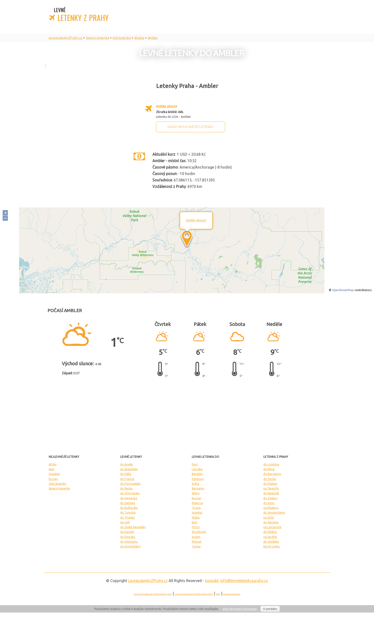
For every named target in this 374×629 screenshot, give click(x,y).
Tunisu (196, 546)
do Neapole (271, 493)
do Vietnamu (129, 541)
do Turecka (127, 512)
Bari (194, 522)
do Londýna (271, 464)
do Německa (128, 498)
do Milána (270, 531)
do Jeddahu (271, 541)
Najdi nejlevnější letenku (190, 127)
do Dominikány (130, 546)
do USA (125, 522)
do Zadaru (270, 498)
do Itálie (125, 473)
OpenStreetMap (343, 290)
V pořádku (270, 609)
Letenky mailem (231, 594)
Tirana (196, 507)
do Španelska (129, 469)
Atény (196, 493)
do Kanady (127, 531)
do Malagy (270, 483)
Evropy (53, 478)
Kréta (195, 483)
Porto (196, 527)
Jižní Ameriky (57, 483)
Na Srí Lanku (271, 546)
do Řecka (126, 488)
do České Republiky (133, 527)
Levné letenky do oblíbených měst (194, 594)
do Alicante (271, 522)
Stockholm (199, 531)
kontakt (211, 580)
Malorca (197, 503)
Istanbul (197, 512)
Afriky (53, 464)
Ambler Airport (166, 106)
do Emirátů (127, 536)
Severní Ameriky (59, 488)
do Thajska (127, 517)
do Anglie (126, 464)
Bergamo (198, 488)
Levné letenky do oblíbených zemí (153, 594)
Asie (51, 469)
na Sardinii (270, 536)
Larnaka (197, 469)
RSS (218, 594)
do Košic (269, 503)
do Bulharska (129, 507)
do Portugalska (130, 483)
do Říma (269, 469)
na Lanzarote (272, 527)
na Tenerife (271, 488)
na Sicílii (268, 517)
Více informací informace (240, 608)
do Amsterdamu (274, 512)
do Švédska (127, 503)
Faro (195, 464)
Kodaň (196, 536)
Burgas (196, 498)
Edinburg (198, 478)
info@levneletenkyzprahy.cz (244, 580)
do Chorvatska (130, 493)
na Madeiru (271, 507)
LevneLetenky (148, 580)
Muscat (197, 541)
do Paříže (269, 478)
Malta (196, 517)
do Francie (127, 478)
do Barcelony (272, 473)
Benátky (197, 473)
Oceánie (54, 473)
